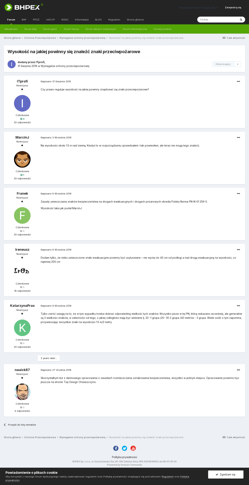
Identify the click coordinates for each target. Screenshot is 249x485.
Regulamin (114, 19)
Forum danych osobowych (101, 28)
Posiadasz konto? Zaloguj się (198, 7)
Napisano (56, 81)
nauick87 (22, 370)
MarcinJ (22, 137)
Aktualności (11, 28)
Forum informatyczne (135, 28)
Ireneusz (22, 249)
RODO (65, 19)
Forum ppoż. (50, 28)
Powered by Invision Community (124, 464)
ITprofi (40, 62)
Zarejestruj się (233, 7)
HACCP (50, 19)
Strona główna (135, 19)
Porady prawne (162, 28)
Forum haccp (71, 28)
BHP (24, 19)
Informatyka (82, 19)
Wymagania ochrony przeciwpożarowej (65, 66)
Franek (22, 193)
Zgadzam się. (226, 474)
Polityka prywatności (124, 457)
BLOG (98, 19)
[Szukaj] (217, 20)
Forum (11, 21)
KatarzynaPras (22, 306)
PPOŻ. (36, 19)
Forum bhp (30, 28)
